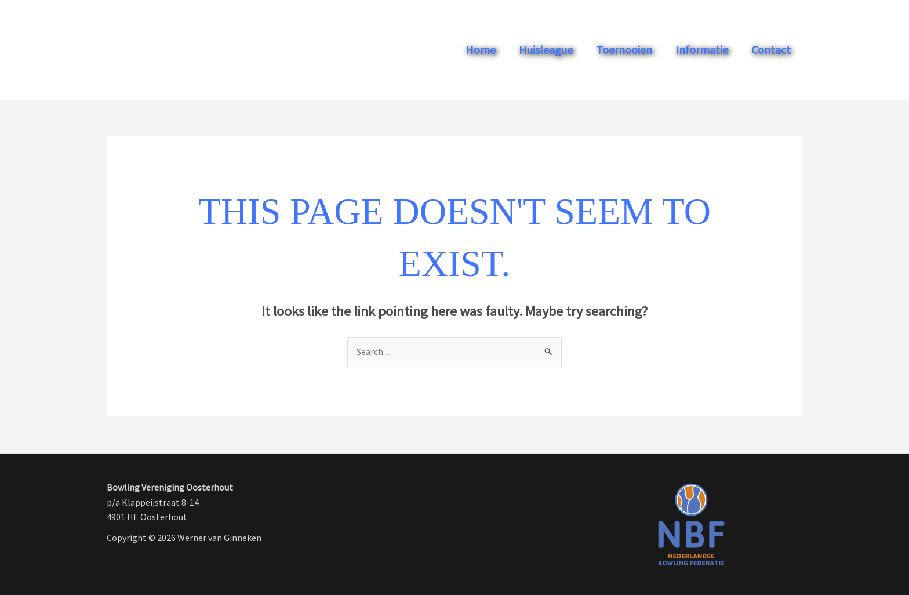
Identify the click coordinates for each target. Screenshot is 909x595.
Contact (771, 49)
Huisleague (546, 49)
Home (481, 49)
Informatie (701, 49)
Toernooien (624, 49)
